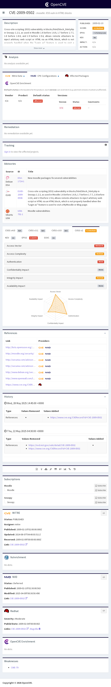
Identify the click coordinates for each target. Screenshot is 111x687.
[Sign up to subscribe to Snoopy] (100, 498)
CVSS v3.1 (37, 230)
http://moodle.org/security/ (20, 353)
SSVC (50, 237)
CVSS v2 (86, 230)
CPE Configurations (45, 75)
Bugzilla (35, 628)
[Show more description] (39, 48)
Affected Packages (77, 76)
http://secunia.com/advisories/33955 (24, 359)
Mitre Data (14, 75)
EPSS (30, 237)
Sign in (7, 151)
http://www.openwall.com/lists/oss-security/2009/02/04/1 (35, 378)
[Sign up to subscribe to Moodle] (100, 486)
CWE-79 (14, 667)
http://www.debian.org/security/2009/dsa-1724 (29, 372)
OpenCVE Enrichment (18, 83)
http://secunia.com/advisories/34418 (24, 365)
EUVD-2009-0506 (20, 194)
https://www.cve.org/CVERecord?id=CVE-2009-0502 (31, 384)
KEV (10, 237)
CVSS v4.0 (13, 230)
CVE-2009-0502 (21, 12)
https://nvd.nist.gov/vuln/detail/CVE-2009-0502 (52, 445)
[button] (3, 12)
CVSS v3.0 (60, 230)
